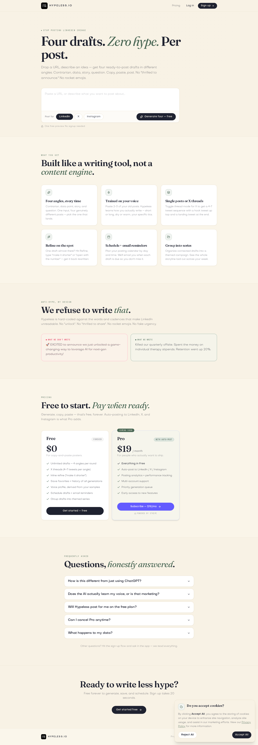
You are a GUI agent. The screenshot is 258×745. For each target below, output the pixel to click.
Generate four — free (156, 116)
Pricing (176, 6)
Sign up (207, 6)
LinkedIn (64, 116)
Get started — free (75, 511)
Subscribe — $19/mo (145, 506)
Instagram (93, 116)
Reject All (187, 735)
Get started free (129, 709)
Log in (190, 6)
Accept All (241, 735)
